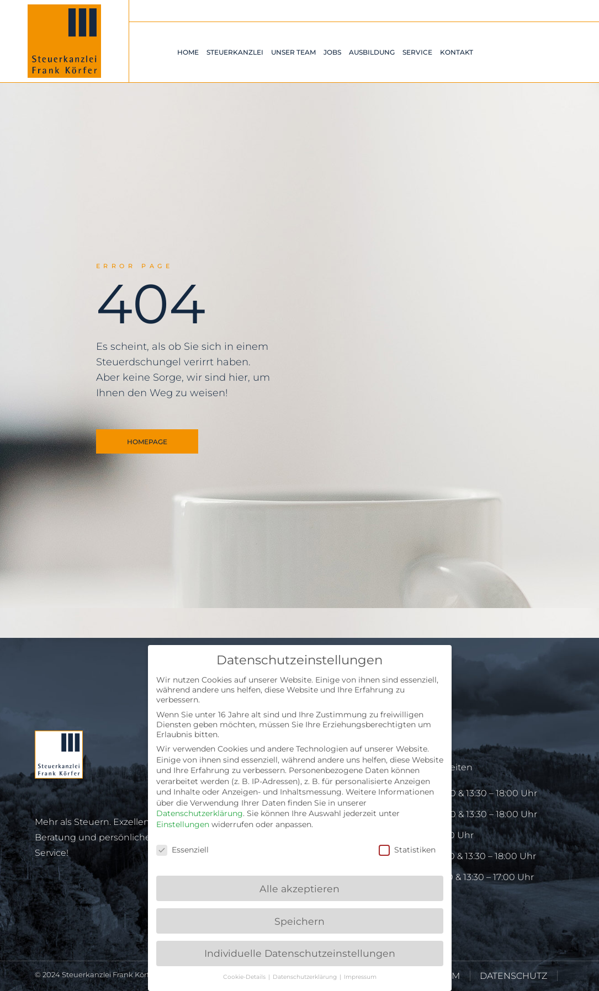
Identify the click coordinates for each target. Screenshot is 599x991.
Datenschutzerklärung (199, 813)
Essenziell (182, 850)
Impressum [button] (360, 977)
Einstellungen (182, 824)
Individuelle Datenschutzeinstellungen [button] (299, 953)
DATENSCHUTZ (513, 976)
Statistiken (407, 850)
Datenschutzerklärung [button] (305, 977)
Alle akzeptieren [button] (299, 888)
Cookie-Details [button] (245, 977)
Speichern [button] (299, 921)
